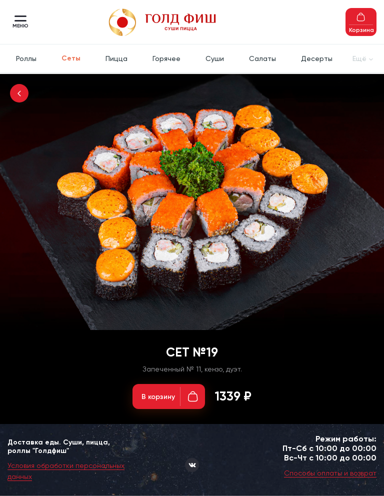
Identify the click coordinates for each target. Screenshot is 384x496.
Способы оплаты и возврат (330, 473)
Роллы (26, 58)
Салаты (262, 58)
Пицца (117, 58)
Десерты (316, 58)
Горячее (166, 58)
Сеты (71, 58)
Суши (215, 58)
